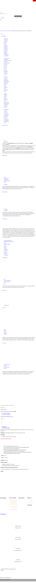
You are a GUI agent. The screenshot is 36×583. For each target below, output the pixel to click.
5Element (5, 42)
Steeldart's (5, 333)
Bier (4, 279)
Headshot (5, 83)
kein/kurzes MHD (6, 30)
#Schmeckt (5, 40)
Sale (3, 30)
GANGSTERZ (6, 80)
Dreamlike (5, 70)
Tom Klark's (5, 111)
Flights (5, 330)
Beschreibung (4, 426)
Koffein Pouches (6, 305)
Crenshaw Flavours (6, 58)
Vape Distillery (6, 120)
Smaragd (5, 105)
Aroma (11, 30)
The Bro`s (5, 110)
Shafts (5, 331)
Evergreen (5, 74)
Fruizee (5, 79)
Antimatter (5, 48)
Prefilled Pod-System (7, 180)
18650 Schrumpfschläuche (8, 240)
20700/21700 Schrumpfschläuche (9, 241)
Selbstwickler (6, 210)
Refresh (5, 98)
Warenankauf (3, 514)
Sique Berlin (6, 104)
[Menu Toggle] (1, 33)
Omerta (5, 96)
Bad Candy (5, 49)
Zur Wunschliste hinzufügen (6, 413)
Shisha (5, 182)
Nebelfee (5, 94)
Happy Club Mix (6, 81)
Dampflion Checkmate (7, 60)
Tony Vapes (5, 113)
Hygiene (5, 365)
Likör (4, 284)
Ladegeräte (5, 248)
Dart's (5, 329)
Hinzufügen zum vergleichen (6, 414)
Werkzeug (5, 253)
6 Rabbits (5, 44)
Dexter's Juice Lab (6, 63)
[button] (22, 500)
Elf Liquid (5, 72)
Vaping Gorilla (6, 121)
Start (1, 30)
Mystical (5, 93)
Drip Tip (5, 246)
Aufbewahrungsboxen (7, 244)
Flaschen (5, 247)
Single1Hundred (6, 103)
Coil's (5, 245)
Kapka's (5, 86)
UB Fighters (5, 115)
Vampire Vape (6, 119)
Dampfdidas (6, 59)
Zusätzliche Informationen (6, 427)
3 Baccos (5, 41)
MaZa (5, 91)
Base (4, 140)
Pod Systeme (6, 179)
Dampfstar (5, 61)
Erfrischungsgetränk (7, 281)
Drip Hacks (5, 71)
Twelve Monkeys (6, 114)
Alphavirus (5, 47)
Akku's (5, 242)
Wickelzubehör (6, 255)
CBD (4, 177)
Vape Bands (5, 252)
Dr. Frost (5, 66)
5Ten (4, 43)
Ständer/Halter (6, 250)
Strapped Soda (6, 109)
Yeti (4, 122)
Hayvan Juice (6, 82)
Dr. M (5, 69)
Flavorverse (5, 77)
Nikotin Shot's (6, 142)
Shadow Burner (6, 102)
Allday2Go (5, 46)
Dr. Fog (5, 65)
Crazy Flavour (6, 55)
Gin (4, 282)
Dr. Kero (5, 68)
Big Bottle (5, 53)
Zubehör (5, 334)
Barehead (5, 52)
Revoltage (5, 99)
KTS (4, 88)
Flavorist (5, 76)
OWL (5, 97)
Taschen (5, 251)
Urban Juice (5, 116)
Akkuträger (5, 184)
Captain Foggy (6, 54)
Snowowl (5, 107)
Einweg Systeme (6, 178)
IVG (4, 85)
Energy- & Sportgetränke (7, 280)
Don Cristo (5, 64)
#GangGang (6, 38)
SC (4, 100)
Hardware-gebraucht (7, 364)
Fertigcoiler (5, 209)
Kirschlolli (5, 87)
